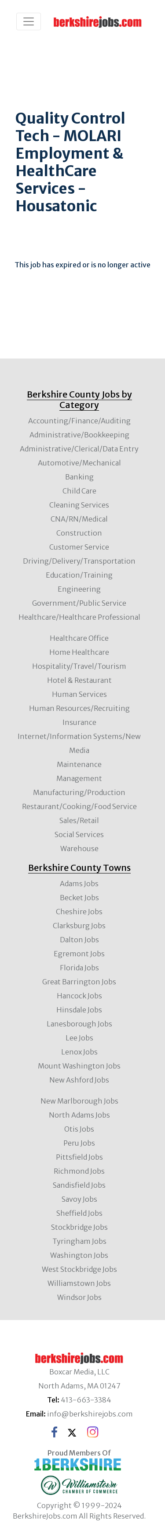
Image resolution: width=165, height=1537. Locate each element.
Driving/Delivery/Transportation (79, 561)
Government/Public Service (79, 603)
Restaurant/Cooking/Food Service (79, 806)
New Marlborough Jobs (79, 1101)
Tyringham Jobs (79, 1241)
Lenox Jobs (79, 1051)
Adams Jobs (79, 883)
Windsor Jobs (79, 1297)
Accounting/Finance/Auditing (79, 420)
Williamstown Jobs (79, 1283)
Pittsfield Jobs (79, 1157)
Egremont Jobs (79, 953)
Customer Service (79, 547)
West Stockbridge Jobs (79, 1269)
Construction (79, 533)
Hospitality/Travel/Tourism (79, 666)
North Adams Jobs (79, 1115)
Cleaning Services (79, 505)
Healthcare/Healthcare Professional (79, 617)
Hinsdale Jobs (79, 1009)
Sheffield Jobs (79, 1213)
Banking (79, 476)
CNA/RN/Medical (79, 519)
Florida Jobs (79, 967)
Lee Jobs (79, 1037)
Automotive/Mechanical (79, 462)
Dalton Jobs (79, 939)
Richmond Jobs (79, 1171)
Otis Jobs (79, 1129)
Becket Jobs (79, 897)
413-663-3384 (86, 1399)
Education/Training (79, 575)
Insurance (79, 722)
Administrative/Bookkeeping (79, 434)
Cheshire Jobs (79, 911)
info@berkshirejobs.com (90, 1413)
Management (79, 778)
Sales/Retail (79, 820)
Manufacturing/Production (79, 792)
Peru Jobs (79, 1143)
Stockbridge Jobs (79, 1227)
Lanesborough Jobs (79, 1023)
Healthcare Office (79, 638)
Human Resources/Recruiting (79, 708)
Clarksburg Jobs (79, 925)
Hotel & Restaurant (79, 680)
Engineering (79, 589)
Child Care (79, 490)
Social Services (79, 834)
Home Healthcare (79, 652)
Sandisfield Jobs (79, 1185)
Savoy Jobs (79, 1199)
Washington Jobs (79, 1255)
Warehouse (79, 848)
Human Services (79, 694)
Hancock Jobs (79, 995)
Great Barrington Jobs (79, 981)
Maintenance (79, 764)
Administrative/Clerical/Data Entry (79, 448)
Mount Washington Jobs (79, 1065)
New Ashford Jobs (79, 1080)
